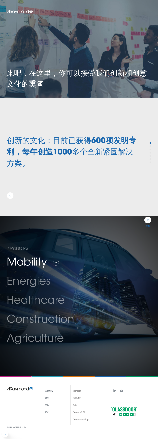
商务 (47, 398)
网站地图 (77, 391)
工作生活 (49, 391)
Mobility (27, 263)
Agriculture (35, 339)
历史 (47, 412)
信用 (75, 405)
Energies (29, 282)
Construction (40, 320)
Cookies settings (81, 419)
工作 (47, 405)
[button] (10, 195)
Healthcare (36, 301)
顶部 (148, 226)
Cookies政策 (79, 412)
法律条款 (77, 398)
